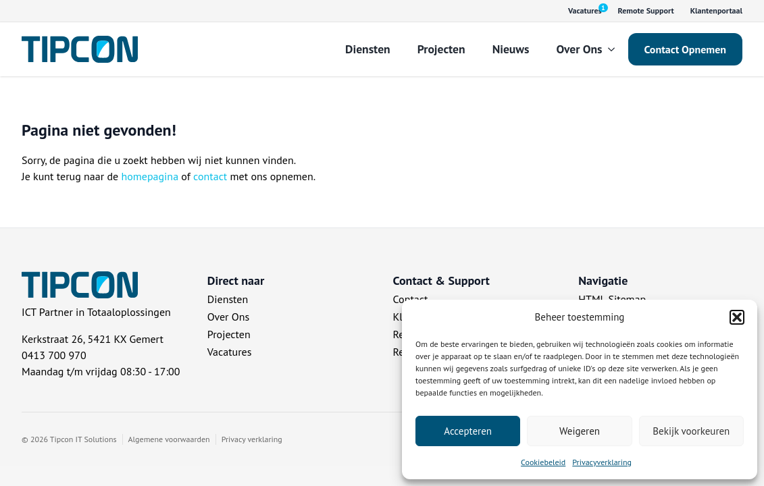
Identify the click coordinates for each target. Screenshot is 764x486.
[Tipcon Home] (80, 49)
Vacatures (229, 351)
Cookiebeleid (543, 462)
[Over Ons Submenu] (615, 49)
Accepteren (468, 431)
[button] (737, 317)
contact (210, 176)
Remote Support (646, 10)
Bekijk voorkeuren (691, 431)
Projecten (441, 49)
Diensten (367, 49)
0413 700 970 (54, 355)
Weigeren (579, 431)
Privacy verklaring (252, 439)
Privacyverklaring (602, 462)
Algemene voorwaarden (169, 439)
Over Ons (579, 49)
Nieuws (511, 49)
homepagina (149, 176)
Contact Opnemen (685, 49)
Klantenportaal (716, 10)
